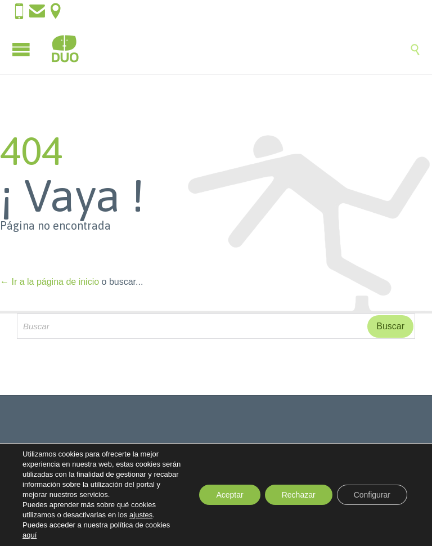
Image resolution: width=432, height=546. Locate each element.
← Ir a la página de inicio (49, 282)
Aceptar (229, 494)
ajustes (140, 515)
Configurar (372, 494)
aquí (29, 535)
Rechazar (299, 494)
